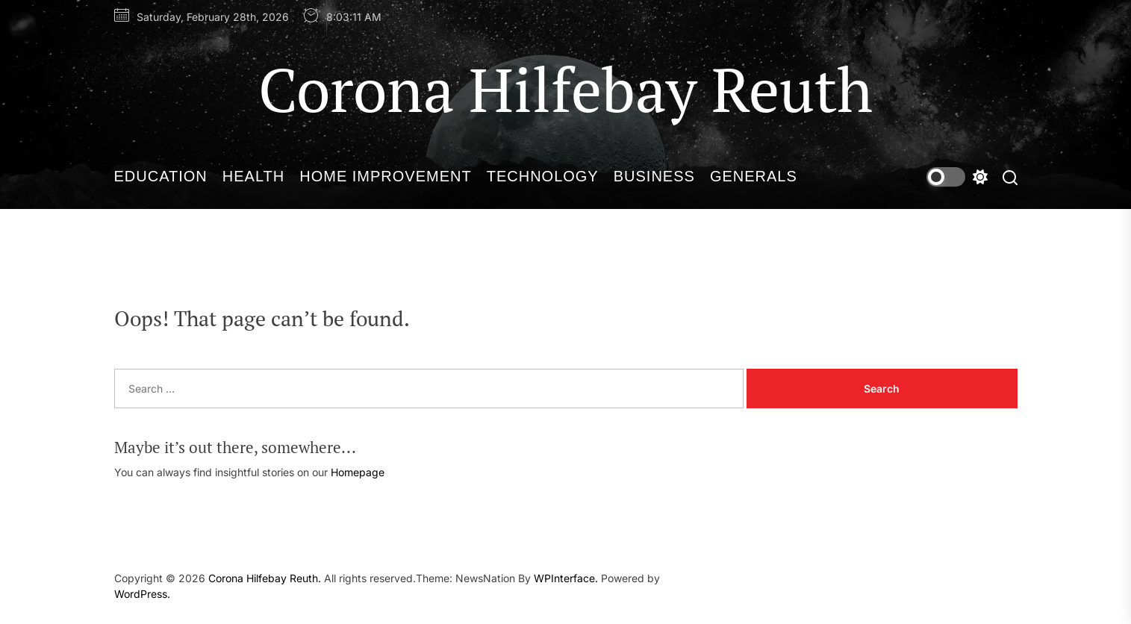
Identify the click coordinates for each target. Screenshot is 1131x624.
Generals (753, 176)
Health (253, 176)
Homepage (357, 472)
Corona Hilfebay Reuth (565, 88)
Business (654, 176)
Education (161, 176)
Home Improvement (385, 176)
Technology (543, 176)
